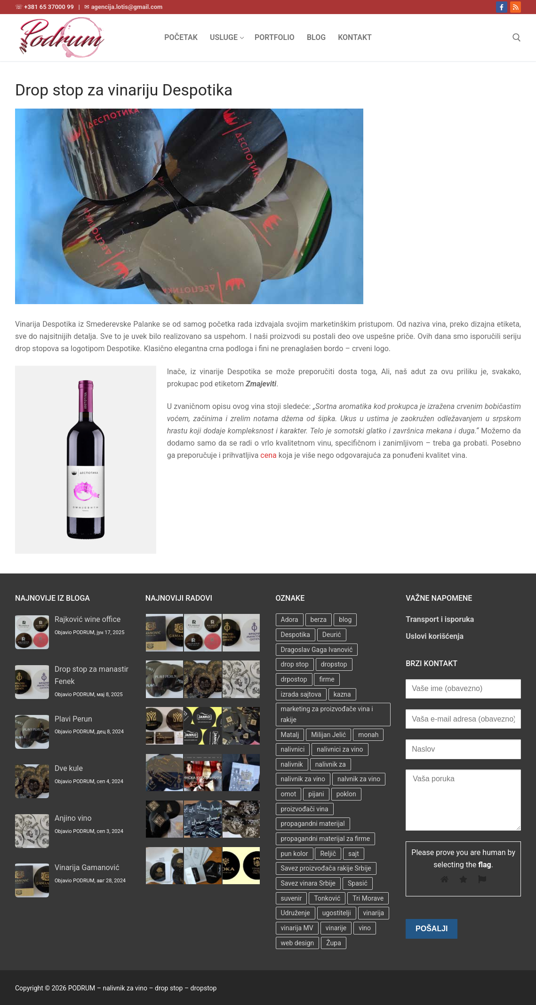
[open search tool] (516, 37)
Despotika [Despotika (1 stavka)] (295, 634)
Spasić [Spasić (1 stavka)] (358, 883)
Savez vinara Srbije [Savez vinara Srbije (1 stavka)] (308, 883)
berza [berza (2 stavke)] (319, 619)
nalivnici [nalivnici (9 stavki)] (293, 749)
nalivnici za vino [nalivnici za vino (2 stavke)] (340, 749)
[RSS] (515, 6)
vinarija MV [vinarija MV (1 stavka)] (297, 928)
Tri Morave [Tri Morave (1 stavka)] (368, 898)
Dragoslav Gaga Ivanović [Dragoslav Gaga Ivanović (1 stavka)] (317, 649)
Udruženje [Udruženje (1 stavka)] (295, 913)
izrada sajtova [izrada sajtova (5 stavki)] (301, 694)
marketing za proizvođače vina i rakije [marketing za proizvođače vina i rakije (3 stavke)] (327, 714)
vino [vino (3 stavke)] (365, 928)
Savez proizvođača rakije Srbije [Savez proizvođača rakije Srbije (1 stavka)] (326, 868)
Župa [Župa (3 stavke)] (333, 943)
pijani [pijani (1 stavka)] (316, 794)
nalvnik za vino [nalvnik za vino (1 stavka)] (358, 779)
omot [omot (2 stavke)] (288, 794)
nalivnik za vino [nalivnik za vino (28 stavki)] (303, 779)
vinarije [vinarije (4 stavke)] (336, 928)
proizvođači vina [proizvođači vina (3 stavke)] (304, 809)
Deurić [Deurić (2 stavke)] (331, 634)
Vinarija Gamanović (87, 867)
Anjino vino (73, 818)
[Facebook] (501, 6)
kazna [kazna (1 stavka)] (342, 694)
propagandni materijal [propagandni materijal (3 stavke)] (313, 823)
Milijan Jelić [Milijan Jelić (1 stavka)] (328, 734)
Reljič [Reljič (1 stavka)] (328, 853)
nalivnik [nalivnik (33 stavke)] (292, 764)
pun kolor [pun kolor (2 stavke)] (294, 853)
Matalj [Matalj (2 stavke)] (290, 734)
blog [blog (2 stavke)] (345, 619)
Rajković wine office (87, 619)
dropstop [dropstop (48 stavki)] (334, 664)
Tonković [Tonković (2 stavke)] (327, 898)
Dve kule (69, 768)
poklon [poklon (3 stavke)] (346, 794)
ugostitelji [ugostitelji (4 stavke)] (336, 913)
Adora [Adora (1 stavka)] (289, 619)
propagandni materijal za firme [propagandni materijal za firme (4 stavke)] (325, 838)
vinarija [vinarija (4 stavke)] (373, 913)
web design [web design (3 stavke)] (297, 943)
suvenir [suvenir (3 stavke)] (291, 898)
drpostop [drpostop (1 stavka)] (294, 679)
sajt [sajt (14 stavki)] (353, 853)
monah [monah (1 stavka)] (368, 734)
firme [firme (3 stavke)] (326, 679)
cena (268, 455)
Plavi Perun (73, 718)
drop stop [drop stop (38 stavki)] (295, 664)
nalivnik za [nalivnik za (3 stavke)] (330, 764)
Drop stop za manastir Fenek (91, 675)
